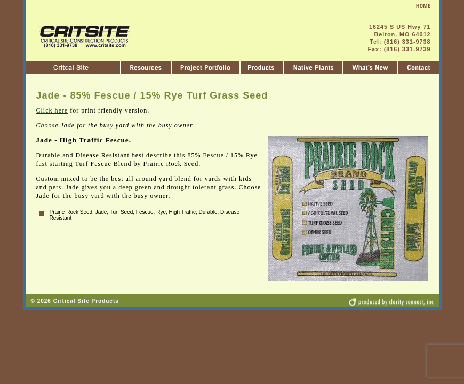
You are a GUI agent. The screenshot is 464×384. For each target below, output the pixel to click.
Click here (52, 110)
